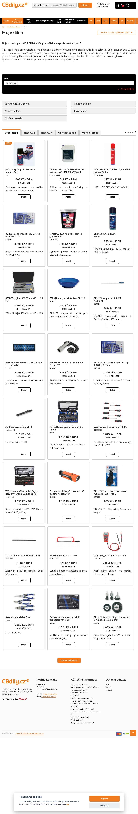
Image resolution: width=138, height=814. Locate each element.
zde (67, 804)
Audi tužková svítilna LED (18, 426)
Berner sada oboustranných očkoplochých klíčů (65, 618)
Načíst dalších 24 (69, 660)
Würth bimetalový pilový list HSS (22, 555)
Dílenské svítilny (82, 103)
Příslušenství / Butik (69, 21)
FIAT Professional (17, 21)
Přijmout (104, 799)
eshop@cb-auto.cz (48, 696)
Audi (98, 21)
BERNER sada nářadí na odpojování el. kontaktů (23, 364)
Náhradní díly (29, 21)
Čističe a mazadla (13, 118)
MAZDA (130, 21)
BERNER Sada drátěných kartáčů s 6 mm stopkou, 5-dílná (111, 618)
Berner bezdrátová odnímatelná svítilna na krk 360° (67, 492)
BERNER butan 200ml (105, 233)
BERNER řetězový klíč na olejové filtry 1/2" (66, 364)
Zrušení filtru (127, 89)
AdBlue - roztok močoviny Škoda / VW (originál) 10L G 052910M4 (67, 170)
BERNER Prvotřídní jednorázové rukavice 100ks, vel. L (110, 492)
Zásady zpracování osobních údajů (84, 687)
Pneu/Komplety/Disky (44, 21)
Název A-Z (29, 132)
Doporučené (11, 132)
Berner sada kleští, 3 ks (17, 617)
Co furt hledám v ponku (17, 103)
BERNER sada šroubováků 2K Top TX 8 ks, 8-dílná (111, 364)
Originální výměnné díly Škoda (83, 723)
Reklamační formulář (79, 692)
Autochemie (82, 21)
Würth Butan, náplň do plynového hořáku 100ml (112, 170)
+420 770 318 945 (50, 694)
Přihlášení (103, 4)
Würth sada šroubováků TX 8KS (110, 426)
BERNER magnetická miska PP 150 (67, 298)
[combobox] (69, 83)
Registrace (103, 6)
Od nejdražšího (90, 132)
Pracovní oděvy (12, 110)
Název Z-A (46, 132)
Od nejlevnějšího (67, 132)
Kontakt (108, 687)
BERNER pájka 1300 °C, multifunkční (24, 298)
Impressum (75, 695)
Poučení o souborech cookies (82, 698)
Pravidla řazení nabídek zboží (82, 709)
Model (7, 79)
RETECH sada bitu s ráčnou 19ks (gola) (66, 428)
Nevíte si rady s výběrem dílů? (115, 32)
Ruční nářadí (80, 110)
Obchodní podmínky (79, 684)
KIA (122, 21)
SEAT (106, 21)
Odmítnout (104, 805)
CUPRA (114, 21)
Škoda (6, 21)
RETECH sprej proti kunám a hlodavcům (20, 170)
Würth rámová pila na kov (63, 555)
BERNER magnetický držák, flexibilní (108, 299)
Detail (24, 196)
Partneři (109, 690)
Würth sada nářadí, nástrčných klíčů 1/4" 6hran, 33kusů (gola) (21, 492)
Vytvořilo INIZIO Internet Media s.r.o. (30, 733)
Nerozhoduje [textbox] (12, 83)
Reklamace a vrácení (79, 690)
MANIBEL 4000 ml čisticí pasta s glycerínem (66, 235)
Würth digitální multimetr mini (110, 555)
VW (91, 21)
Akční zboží (58, 21)
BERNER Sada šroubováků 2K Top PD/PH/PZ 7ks (22, 235)
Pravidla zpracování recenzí (82, 701)
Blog (107, 684)
